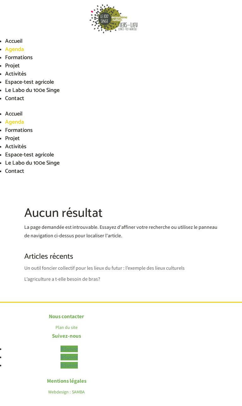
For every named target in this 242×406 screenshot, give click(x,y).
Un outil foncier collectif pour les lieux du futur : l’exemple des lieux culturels (104, 268)
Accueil (13, 41)
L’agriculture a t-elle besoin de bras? (62, 279)
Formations (19, 57)
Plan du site (66, 327)
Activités (15, 74)
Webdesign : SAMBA (66, 392)
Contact (14, 98)
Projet (12, 65)
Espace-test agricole (29, 82)
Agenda (14, 49)
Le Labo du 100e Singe (32, 90)
